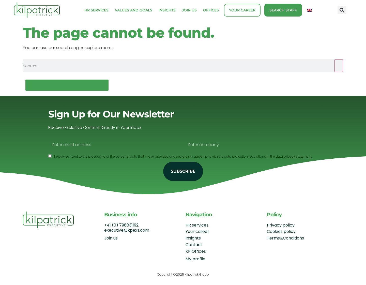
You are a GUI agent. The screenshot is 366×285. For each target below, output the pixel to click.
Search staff (283, 10)
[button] (342, 10)
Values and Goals (133, 10)
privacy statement (298, 156)
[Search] (338, 65)
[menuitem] (309, 10)
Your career (242, 10)
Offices (211, 10)
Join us (189, 10)
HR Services (96, 10)
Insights (167, 10)
